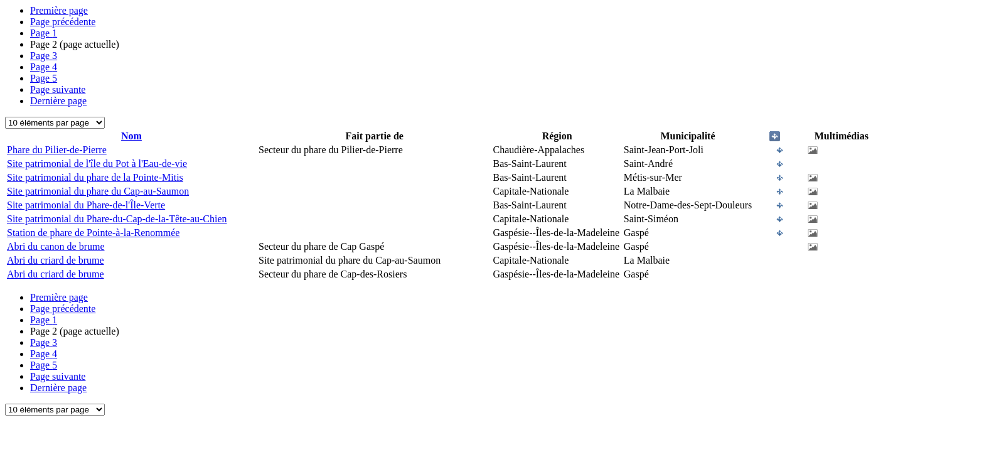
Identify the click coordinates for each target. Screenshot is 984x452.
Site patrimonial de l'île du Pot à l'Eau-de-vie (97, 163)
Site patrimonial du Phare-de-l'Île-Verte (86, 205)
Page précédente (62, 21)
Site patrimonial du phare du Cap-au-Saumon (98, 191)
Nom (131, 136)
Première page (59, 10)
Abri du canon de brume (56, 246)
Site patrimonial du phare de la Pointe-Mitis (95, 177)
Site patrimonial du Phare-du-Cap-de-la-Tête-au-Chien (117, 218)
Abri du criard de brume (55, 260)
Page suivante (57, 89)
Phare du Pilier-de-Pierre (57, 149)
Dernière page (58, 100)
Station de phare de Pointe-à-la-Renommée (93, 232)
